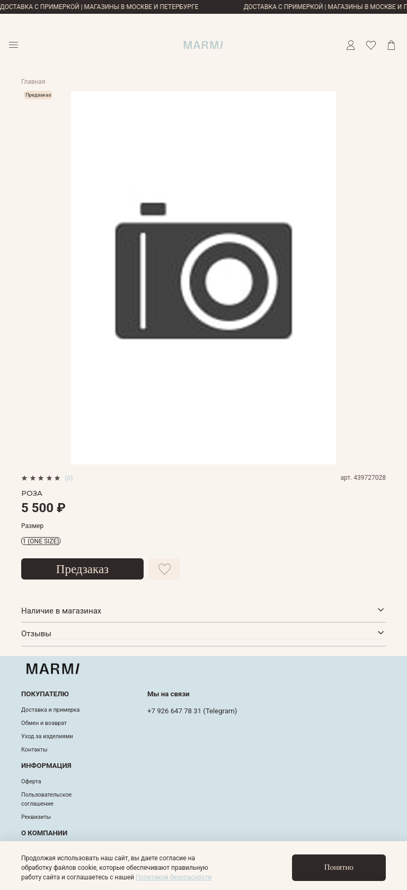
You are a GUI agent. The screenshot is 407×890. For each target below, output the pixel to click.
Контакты (34, 749)
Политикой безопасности (173, 877)
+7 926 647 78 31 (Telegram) (192, 711)
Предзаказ (82, 569)
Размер (32, 526)
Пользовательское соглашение (46, 799)
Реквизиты (36, 817)
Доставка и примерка (50, 709)
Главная (33, 81)
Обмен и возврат (44, 723)
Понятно (338, 867)
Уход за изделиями (47, 736)
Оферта (31, 781)
